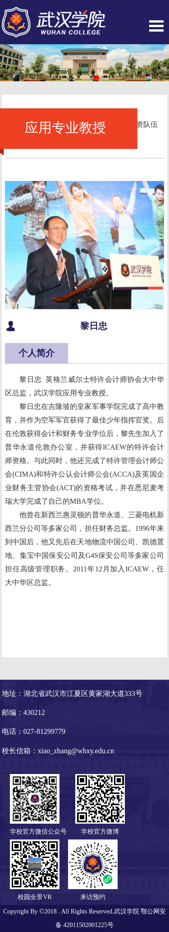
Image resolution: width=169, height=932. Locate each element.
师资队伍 (143, 124)
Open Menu (156, 26)
